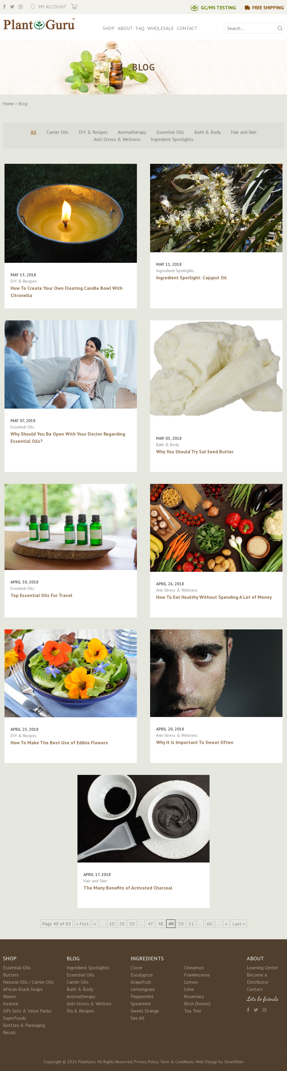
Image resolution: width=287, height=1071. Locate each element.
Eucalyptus (142, 975)
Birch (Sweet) (197, 1003)
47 (150, 924)
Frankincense (197, 975)
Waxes (9, 996)
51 (191, 924)
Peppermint (142, 996)
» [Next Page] (226, 924)
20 (122, 924)
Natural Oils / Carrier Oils (28, 982)
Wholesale (160, 28)
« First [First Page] (82, 924)
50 (181, 924)
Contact (187, 28)
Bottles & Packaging (24, 1025)
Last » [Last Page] (238, 924)
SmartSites (233, 1061)
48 (160, 924)
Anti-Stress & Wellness (117, 139)
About (125, 28)
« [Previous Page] (95, 924)
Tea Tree (192, 1011)
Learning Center (262, 967)
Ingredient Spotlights (172, 139)
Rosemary (194, 996)
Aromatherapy (132, 132)
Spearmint (141, 1003)
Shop (109, 28)
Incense (10, 1003)
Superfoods (14, 1018)
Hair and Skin (243, 132)
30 (132, 924)
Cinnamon (194, 967)
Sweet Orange (145, 1011)
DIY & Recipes (93, 132)
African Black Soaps (23, 989)
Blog (73, 958)
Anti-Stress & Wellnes (89, 1003)
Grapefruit (141, 982)
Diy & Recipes (80, 1011)
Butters (11, 975)
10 (111, 924)
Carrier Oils (57, 132)
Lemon (191, 982)
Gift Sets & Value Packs (27, 1011)
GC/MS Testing (218, 7)
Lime (189, 989)
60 (209, 924)
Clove (136, 967)
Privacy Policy (146, 1061)
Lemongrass (143, 989)
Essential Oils (170, 132)
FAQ (140, 28)
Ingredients (147, 958)
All (33, 132)
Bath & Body (207, 132)
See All (137, 1018)
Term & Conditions (177, 1061)
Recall (9, 1032)
